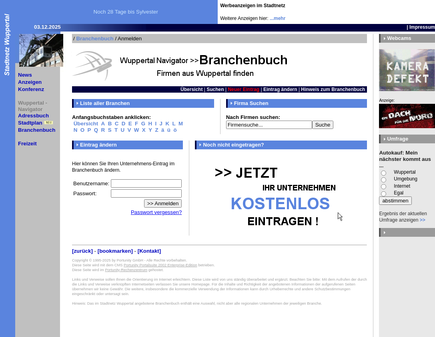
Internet (402, 186)
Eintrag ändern (280, 89)
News (25, 75)
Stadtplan (30, 123)
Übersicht (191, 89)
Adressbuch (33, 116)
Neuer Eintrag (243, 89)
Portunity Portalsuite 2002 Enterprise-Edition (160, 265)
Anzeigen (30, 82)
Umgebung (405, 179)
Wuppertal (404, 172)
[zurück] (82, 251)
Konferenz (31, 89)
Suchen (215, 89)
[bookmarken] (115, 251)
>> (422, 220)
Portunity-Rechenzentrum (126, 270)
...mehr (277, 18)
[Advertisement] (388, 12)
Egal (398, 193)
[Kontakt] (149, 251)
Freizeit (27, 144)
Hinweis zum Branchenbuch (333, 89)
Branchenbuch (36, 130)
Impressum (422, 27)
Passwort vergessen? (156, 212)
